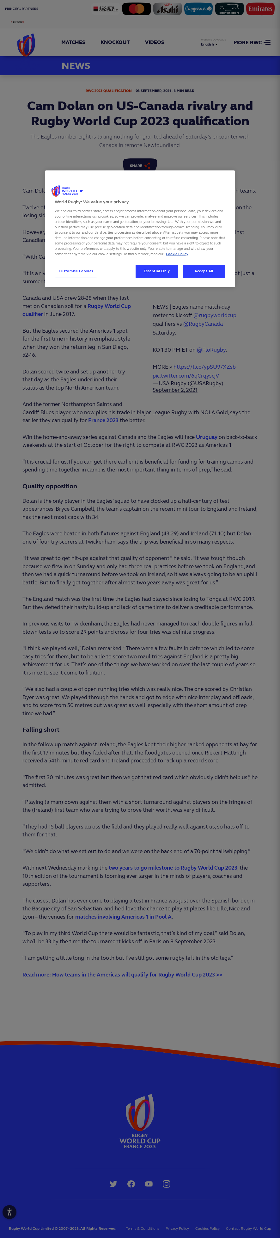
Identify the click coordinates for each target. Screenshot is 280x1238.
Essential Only (157, 271)
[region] (140, 228)
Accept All (204, 271)
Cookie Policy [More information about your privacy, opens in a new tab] (177, 254)
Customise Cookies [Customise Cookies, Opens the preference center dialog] (76, 271)
